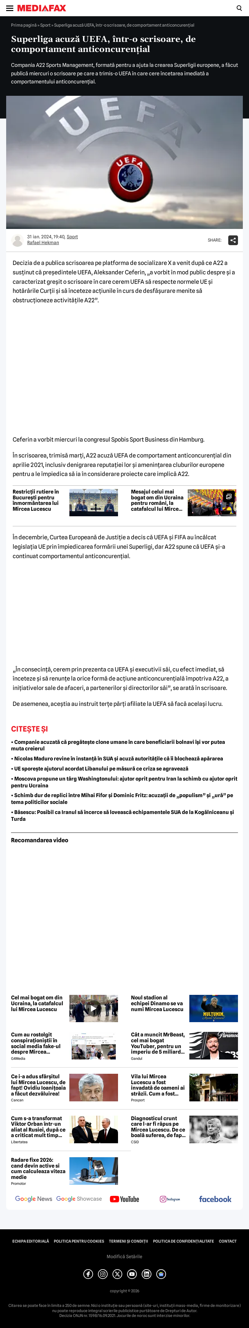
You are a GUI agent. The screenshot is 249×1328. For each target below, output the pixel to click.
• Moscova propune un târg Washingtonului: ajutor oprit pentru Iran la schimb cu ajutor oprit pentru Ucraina (124, 782)
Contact (228, 1241)
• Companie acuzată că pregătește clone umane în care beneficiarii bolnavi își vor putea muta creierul (118, 745)
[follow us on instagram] (170, 1200)
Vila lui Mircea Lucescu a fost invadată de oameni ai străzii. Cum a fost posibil (158, 1085)
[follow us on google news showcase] (79, 1200)
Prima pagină (24, 25)
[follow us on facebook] (215, 1199)
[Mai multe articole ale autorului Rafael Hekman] (17, 240)
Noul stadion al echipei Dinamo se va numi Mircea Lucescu (157, 1003)
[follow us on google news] (33, 1200)
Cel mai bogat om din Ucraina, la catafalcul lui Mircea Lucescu (37, 1003)
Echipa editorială (30, 1241)
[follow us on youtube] (124, 1200)
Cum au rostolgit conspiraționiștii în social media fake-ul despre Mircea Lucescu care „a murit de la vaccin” (38, 1043)
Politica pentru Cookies (79, 1241)
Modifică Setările (124, 1256)
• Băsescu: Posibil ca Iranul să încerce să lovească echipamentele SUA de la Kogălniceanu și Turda (122, 815)
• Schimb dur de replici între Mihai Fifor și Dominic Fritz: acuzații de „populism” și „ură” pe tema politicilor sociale (122, 798)
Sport (45, 25)
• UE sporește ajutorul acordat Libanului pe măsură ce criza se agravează (99, 769)
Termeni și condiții (128, 1241)
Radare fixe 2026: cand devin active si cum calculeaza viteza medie (38, 1168)
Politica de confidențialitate (183, 1241)
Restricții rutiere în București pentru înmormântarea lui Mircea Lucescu (36, 500)
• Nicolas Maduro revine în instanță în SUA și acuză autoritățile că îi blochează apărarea (117, 759)
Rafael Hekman (43, 242)
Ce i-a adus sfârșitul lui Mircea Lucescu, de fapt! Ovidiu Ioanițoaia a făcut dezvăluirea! (38, 1085)
